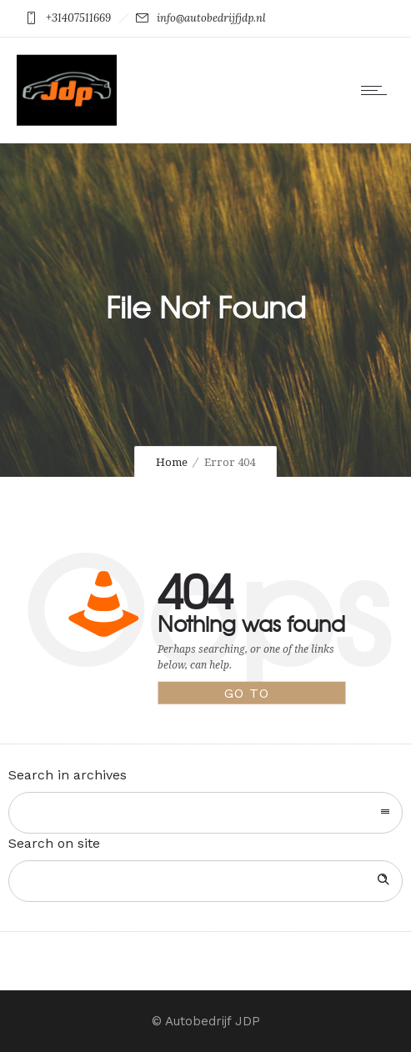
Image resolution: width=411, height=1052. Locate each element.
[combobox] (205, 813)
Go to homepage (264, 694)
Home (172, 462)
